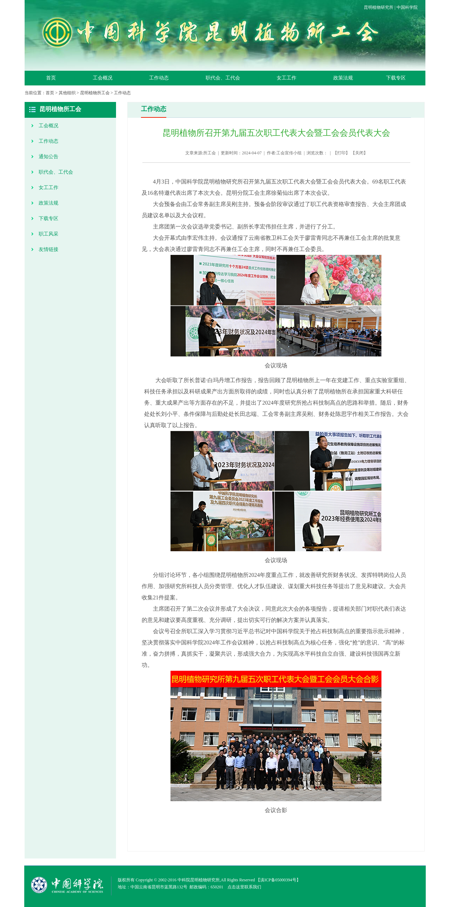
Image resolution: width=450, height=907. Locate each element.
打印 (341, 152)
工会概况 (102, 78)
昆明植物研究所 (378, 7)
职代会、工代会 (223, 78)
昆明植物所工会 (95, 92)
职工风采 (48, 234)
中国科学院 (407, 7)
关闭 (359, 152)
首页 (51, 78)
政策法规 (343, 78)
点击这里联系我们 (244, 887)
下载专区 (396, 78)
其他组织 (67, 92)
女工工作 (286, 78)
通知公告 (48, 156)
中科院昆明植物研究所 (199, 879)
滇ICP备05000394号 (278, 879)
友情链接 (48, 249)
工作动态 (159, 78)
